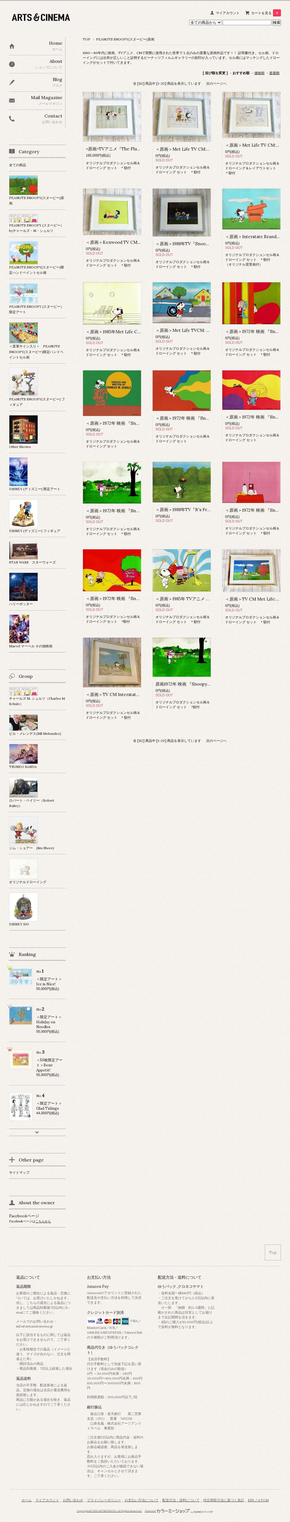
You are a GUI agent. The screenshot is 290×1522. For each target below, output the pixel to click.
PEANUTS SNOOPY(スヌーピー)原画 (125, 39)
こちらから (43, 1221)
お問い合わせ (73, 1500)
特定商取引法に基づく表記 (223, 1500)
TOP (86, 39)
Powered (179, 1511)
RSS (251, 1500)
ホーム (27, 1500)
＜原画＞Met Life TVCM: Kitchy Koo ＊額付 (198, 330)
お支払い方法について (142, 1500)
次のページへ (216, 83)
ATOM (263, 1500)
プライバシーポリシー (104, 1500)
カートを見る (266, 13)
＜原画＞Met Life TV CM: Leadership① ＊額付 (201, 149)
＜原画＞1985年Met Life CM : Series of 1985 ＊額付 (136, 331)
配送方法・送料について (181, 1500)
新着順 (274, 73)
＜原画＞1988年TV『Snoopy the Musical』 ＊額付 (204, 243)
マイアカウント (228, 13)
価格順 (259, 73)
